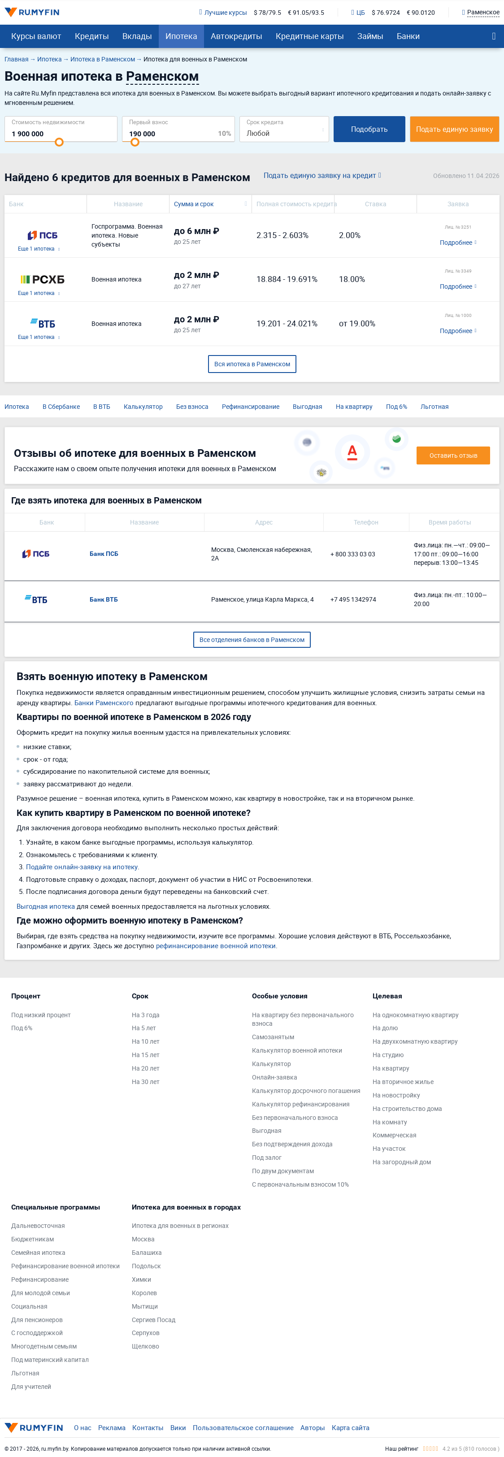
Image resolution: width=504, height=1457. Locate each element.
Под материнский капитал (50, 1359)
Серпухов (146, 1332)
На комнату (390, 1122)
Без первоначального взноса (295, 1117)
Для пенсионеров (37, 1319)
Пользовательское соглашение (243, 1427)
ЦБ (358, 12)
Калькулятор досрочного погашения (306, 1090)
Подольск (146, 1266)
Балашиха (147, 1252)
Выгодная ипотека (46, 906)
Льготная (435, 406)
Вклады (137, 35)
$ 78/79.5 (267, 12)
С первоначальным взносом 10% (300, 1184)
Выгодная (307, 406)
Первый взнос (148, 122)
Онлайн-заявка (274, 1077)
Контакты (148, 1427)
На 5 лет (144, 1027)
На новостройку (396, 1095)
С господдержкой (37, 1332)
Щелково (145, 1346)
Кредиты (92, 35)
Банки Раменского (104, 702)
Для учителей (31, 1386)
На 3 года (146, 1014)
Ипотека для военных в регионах (180, 1225)
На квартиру (354, 406)
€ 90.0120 (421, 12)
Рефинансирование (250, 406)
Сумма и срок (194, 203)
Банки (408, 35)
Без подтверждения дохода (292, 1144)
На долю (385, 1027)
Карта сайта (350, 1427)
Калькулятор (143, 406)
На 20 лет (146, 1068)
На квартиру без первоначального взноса (303, 1019)
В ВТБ (101, 406)
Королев (144, 1292)
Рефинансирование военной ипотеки (65, 1266)
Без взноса (192, 406)
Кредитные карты (310, 35)
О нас (82, 1427)
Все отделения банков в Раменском (252, 639)
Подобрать (369, 129)
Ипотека (181, 35)
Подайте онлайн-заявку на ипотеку (82, 866)
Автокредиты (236, 35)
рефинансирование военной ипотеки (216, 945)
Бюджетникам (32, 1239)
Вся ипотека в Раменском (252, 364)
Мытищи (145, 1306)
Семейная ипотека (38, 1252)
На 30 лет (146, 1081)
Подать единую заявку (454, 129)
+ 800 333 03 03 (352, 554)
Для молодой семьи (40, 1292)
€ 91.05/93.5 (306, 12)
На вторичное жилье (403, 1081)
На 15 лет (146, 1054)
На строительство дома (407, 1108)
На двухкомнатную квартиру (415, 1041)
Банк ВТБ (104, 599)
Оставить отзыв (454, 455)
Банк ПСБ (104, 553)
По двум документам (283, 1170)
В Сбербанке (61, 406)
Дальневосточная (38, 1225)
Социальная (29, 1306)
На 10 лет (146, 1041)
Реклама (112, 1427)
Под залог (267, 1157)
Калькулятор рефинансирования (301, 1104)
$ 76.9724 (386, 12)
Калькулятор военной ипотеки (297, 1050)
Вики (178, 1427)
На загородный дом (402, 1162)
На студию (388, 1054)
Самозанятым (273, 1036)
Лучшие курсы (223, 12)
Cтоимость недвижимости (48, 122)
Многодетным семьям (44, 1346)
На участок (389, 1148)
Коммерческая (395, 1135)
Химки (141, 1279)
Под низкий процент (41, 1014)
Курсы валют (36, 35)
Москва (143, 1239)
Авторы (312, 1427)
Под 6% (396, 406)
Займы (370, 35)
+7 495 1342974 (353, 599)
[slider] (59, 142)
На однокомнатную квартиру (416, 1014)
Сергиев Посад (153, 1319)
